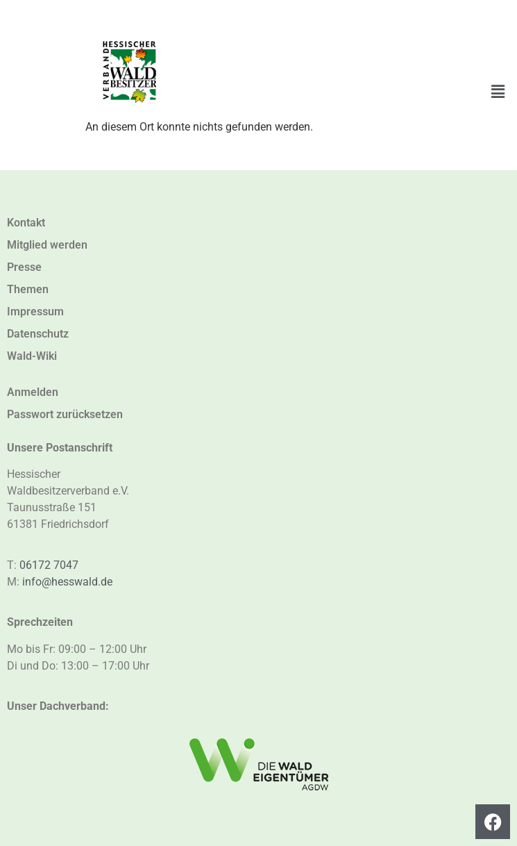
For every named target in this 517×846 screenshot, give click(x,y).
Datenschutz (38, 333)
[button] (498, 91)
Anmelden (32, 392)
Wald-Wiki (32, 356)
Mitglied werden (47, 244)
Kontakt (26, 222)
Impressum (35, 311)
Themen (28, 289)
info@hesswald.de (67, 581)
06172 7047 (48, 565)
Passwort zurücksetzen (65, 414)
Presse (24, 267)
